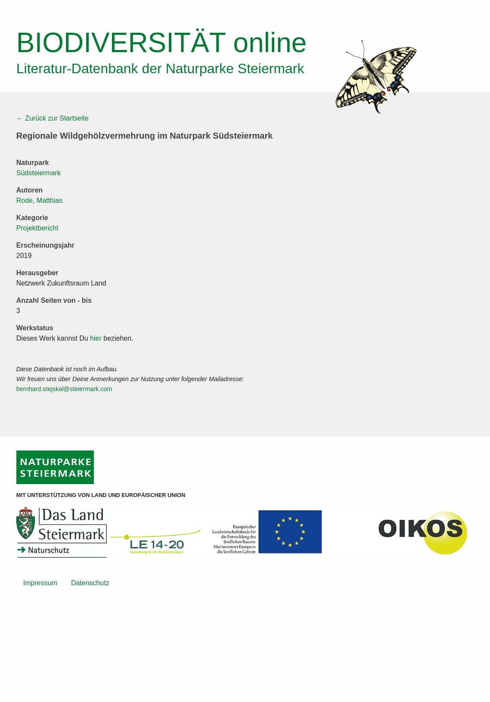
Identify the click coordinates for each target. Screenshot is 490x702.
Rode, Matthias (39, 200)
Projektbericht (37, 228)
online (161, 42)
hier (96, 338)
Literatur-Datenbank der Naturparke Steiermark (160, 68)
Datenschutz (90, 583)
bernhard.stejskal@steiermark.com (64, 388)
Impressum (40, 583)
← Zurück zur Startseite (52, 118)
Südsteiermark (38, 173)
